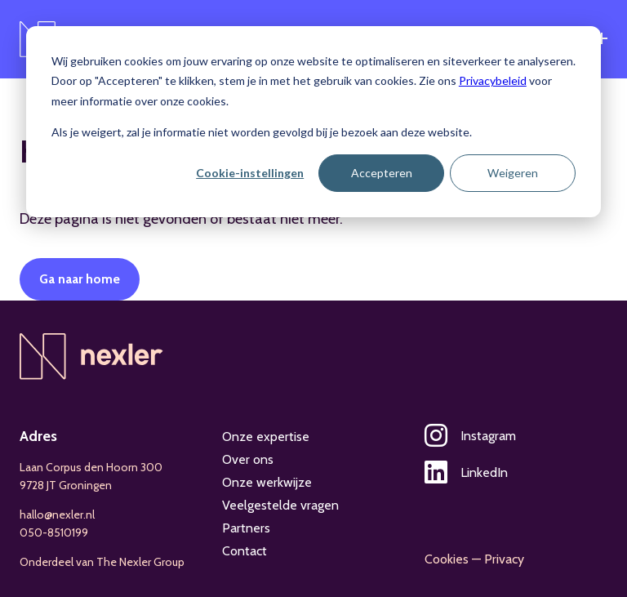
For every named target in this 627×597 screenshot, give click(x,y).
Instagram (470, 435)
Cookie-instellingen (250, 173)
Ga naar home (79, 279)
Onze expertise (265, 436)
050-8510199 (54, 532)
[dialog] (313, 121)
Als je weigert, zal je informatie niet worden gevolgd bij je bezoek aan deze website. (261, 132)
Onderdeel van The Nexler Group (102, 562)
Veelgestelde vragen (280, 505)
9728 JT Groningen (66, 485)
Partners (246, 528)
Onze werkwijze (267, 482)
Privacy (504, 559)
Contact (244, 551)
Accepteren (381, 173)
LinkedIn (466, 472)
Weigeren (512, 173)
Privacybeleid (493, 80)
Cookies (447, 559)
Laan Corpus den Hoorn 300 (91, 467)
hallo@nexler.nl (57, 514)
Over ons (247, 459)
